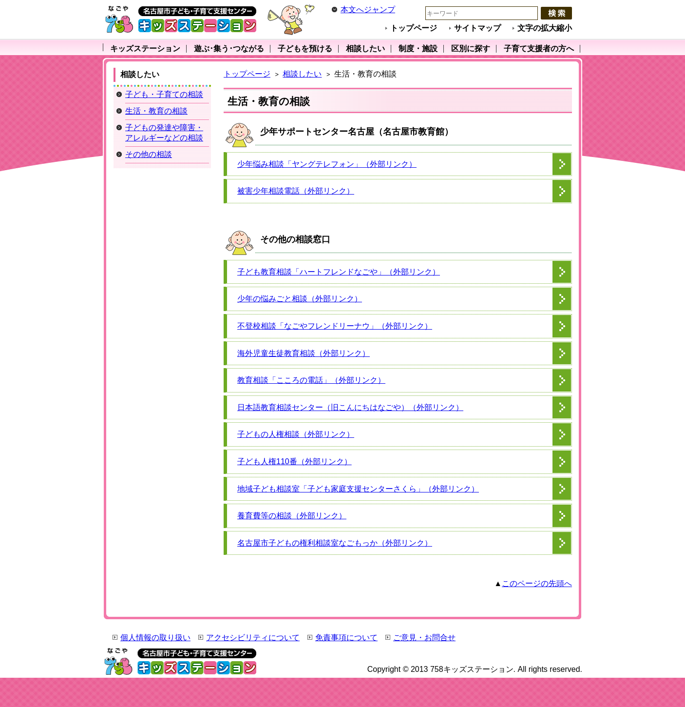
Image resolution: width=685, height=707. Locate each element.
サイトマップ (477, 28)
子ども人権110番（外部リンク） (294, 461)
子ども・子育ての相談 (164, 94)
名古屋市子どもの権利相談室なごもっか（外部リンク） (334, 543)
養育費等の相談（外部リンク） (291, 515)
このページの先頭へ (537, 583)
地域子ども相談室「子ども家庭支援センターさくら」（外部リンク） (358, 489)
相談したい (302, 74)
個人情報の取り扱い (155, 637)
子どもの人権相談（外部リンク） (295, 434)
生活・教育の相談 (156, 111)
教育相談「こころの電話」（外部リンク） (311, 380)
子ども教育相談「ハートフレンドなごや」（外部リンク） (338, 272)
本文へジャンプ (368, 9)
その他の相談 (148, 154)
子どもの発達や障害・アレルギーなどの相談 (164, 132)
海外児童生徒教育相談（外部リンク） (303, 353)
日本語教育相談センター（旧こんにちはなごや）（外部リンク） (350, 407)
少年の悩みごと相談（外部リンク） (299, 299)
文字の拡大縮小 (544, 28)
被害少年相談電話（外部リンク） (295, 191)
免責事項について (346, 637)
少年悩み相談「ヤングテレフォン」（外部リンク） (327, 164)
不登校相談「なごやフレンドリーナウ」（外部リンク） (334, 326)
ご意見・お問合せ (424, 637)
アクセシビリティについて (253, 637)
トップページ (413, 28)
